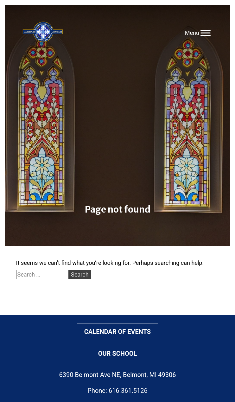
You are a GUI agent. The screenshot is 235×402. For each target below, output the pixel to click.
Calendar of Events (117, 331)
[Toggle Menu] (205, 33)
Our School (117, 353)
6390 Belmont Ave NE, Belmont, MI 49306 (117, 375)
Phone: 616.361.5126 (117, 390)
